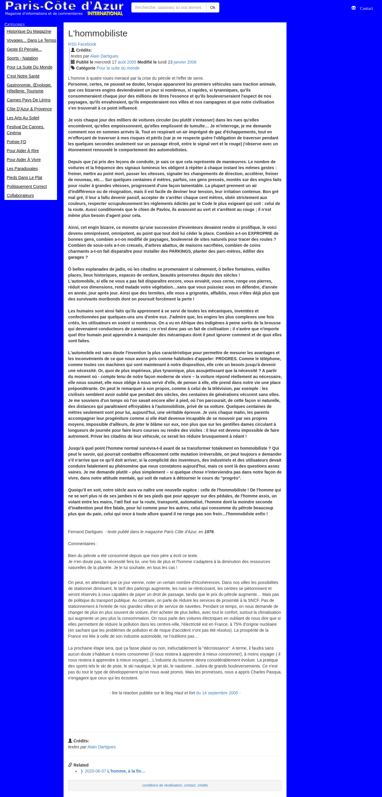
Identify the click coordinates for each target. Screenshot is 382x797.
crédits (203, 785)
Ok (212, 7)
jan (180, 62)
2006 (191, 62)
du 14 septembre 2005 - (218, 692)
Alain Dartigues (104, 56)
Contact (364, 7)
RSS (72, 44)
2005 (131, 62)
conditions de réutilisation (162, 785)
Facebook (87, 44)
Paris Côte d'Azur (64, 8)
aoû (122, 62)
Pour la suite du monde (118, 68)
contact (189, 785)
